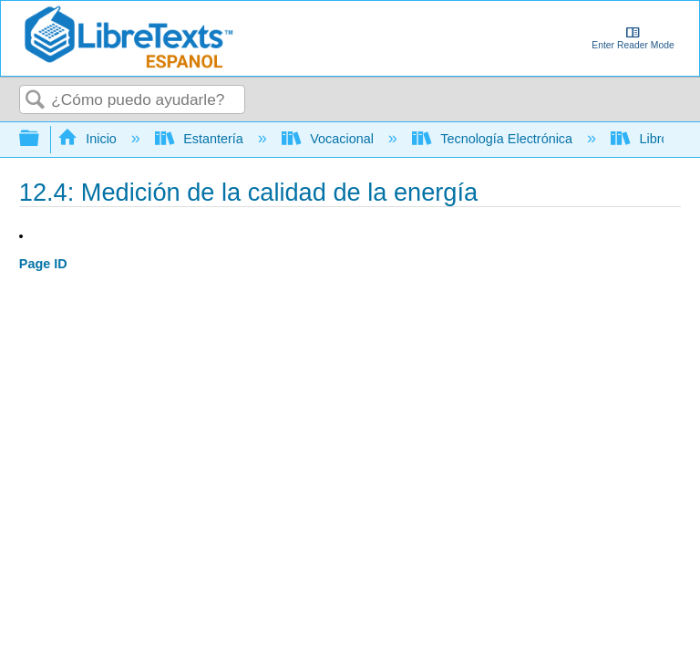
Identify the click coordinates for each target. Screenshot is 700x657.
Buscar (35, 101)
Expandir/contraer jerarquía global (41, 139)
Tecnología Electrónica (494, 138)
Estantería (201, 138)
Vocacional (329, 138)
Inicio (88, 138)
